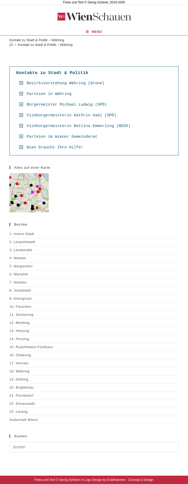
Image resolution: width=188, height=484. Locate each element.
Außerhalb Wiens (23, 420)
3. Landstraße (20, 250)
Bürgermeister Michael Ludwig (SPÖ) (67, 104)
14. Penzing (19, 339)
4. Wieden (17, 258)
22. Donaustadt (22, 404)
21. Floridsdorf (21, 395)
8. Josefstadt (20, 290)
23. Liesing (18, 412)
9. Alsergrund (20, 298)
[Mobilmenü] (94, 32)
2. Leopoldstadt (22, 242)
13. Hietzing (19, 331)
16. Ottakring (20, 355)
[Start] (11, 45)
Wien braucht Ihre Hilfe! (55, 147)
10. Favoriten (20, 306)
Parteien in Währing (49, 94)
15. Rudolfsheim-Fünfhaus (31, 347)
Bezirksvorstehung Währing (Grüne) (65, 83)
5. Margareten (21, 266)
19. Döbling (18, 379)
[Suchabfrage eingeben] (94, 447)
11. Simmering (21, 315)
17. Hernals (19, 363)
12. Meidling (19, 323)
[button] (96, 83)
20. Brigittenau (21, 387)
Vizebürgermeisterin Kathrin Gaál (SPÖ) (71, 115)
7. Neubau (17, 282)
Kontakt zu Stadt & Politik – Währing (45, 45)
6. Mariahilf (18, 274)
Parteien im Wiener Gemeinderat (62, 137)
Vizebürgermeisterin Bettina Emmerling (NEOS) (78, 126)
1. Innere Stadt (21, 234)
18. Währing (19, 371)
